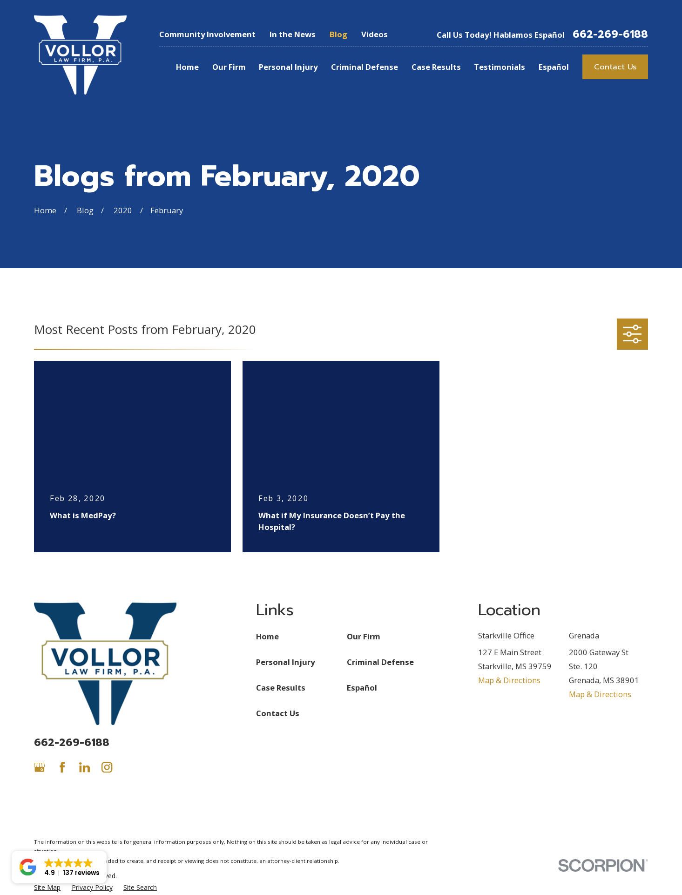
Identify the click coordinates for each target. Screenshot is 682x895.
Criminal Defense (380, 662)
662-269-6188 (610, 34)
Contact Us (615, 67)
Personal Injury (285, 662)
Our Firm (363, 636)
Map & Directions (509, 680)
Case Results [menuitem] (436, 66)
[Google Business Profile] (39, 767)
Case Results (280, 687)
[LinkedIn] (84, 767)
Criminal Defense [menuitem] (364, 66)
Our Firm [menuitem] (229, 66)
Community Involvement (207, 34)
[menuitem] (47, 887)
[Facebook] (62, 767)
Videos (374, 34)
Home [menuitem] (187, 66)
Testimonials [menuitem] (499, 66)
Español (362, 687)
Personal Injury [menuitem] (288, 66)
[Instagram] (106, 767)
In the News (293, 34)
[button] (59, 867)
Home (267, 636)
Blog (338, 34)
